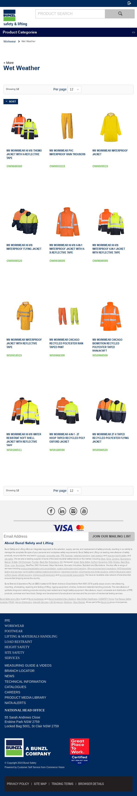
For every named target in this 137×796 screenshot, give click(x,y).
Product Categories (20, 32)
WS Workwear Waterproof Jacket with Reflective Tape (24, 343)
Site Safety (14, 652)
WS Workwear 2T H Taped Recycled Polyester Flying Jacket (110, 438)
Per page (60, 89)
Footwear (14, 631)
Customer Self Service (29, 767)
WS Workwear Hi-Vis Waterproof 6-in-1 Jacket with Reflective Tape (108, 249)
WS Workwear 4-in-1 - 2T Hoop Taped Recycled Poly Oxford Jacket (67, 438)
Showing (12, 89)
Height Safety (17, 647)
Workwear (14, 626)
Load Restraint (18, 642)
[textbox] (70, 13)
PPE (7, 620)
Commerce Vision (55, 767)
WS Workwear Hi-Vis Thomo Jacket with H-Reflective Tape (24, 154)
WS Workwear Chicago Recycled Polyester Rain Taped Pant (66, 343)
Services (12, 658)
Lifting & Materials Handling (31, 636)
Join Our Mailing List (111, 536)
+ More (8, 63)
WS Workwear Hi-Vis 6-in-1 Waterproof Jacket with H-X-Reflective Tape (67, 249)
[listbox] (74, 89)
